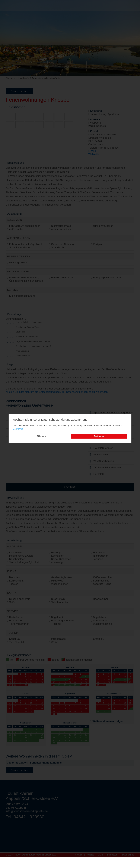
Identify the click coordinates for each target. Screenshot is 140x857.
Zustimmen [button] (99, 436)
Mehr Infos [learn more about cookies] (18, 429)
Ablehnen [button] (41, 436)
